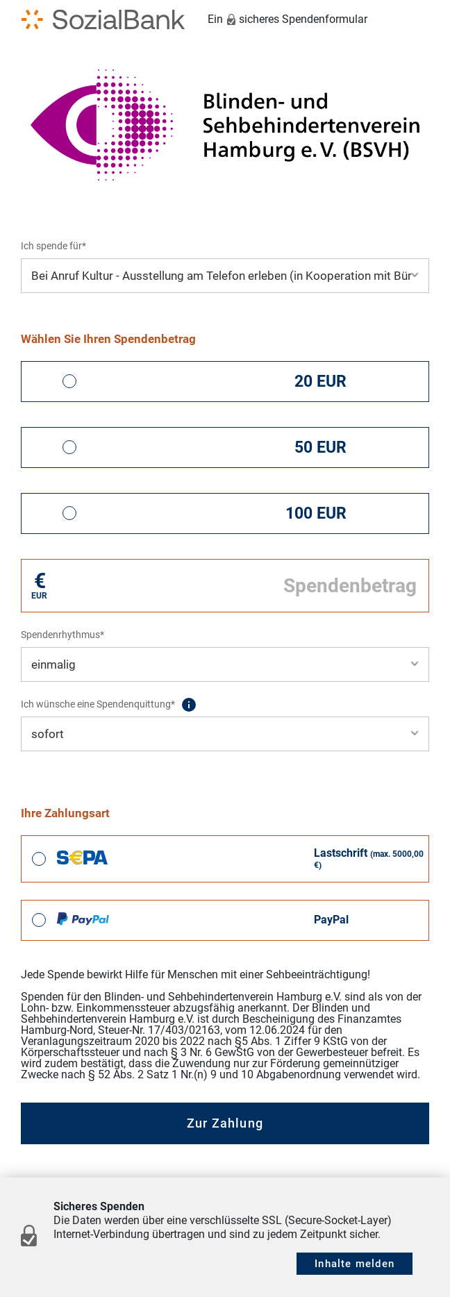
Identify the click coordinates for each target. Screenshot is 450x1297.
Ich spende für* (53, 246)
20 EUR (320, 381)
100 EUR (316, 513)
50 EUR (320, 447)
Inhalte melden (354, 1263)
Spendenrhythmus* (62, 634)
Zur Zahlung (225, 1123)
